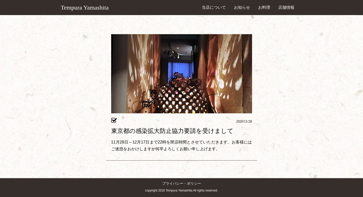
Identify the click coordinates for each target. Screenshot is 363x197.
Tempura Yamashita (85, 7)
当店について (214, 7)
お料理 (264, 7)
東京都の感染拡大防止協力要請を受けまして (172, 131)
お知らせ (242, 7)
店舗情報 (286, 7)
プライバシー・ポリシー (181, 183)
